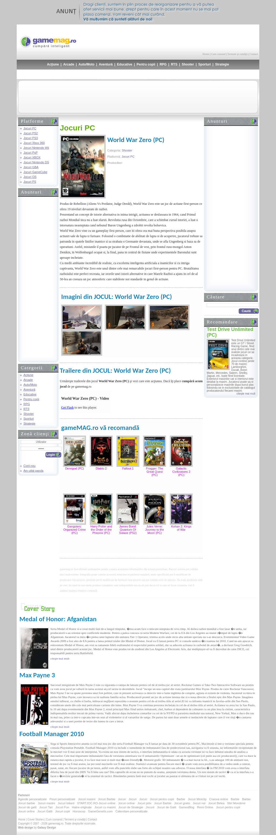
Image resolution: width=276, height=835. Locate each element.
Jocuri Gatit (45, 811)
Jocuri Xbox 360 (34, 142)
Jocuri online (126, 803)
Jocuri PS (29, 181)
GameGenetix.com (100, 811)
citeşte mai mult (246, 393)
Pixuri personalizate (62, 799)
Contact (254, 54)
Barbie (181, 799)
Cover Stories (35, 819)
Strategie (222, 64)
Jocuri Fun (62, 807)
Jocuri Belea (216, 803)
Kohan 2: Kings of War (181, 528)
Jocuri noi (199, 803)
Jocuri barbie (26, 803)
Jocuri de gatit (27, 807)
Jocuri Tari (46, 807)
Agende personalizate (32, 799)
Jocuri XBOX (31, 157)
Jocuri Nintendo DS (36, 162)
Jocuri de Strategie (130, 807)
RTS (174, 64)
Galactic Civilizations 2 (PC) (181, 472)
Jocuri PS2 (30, 133)
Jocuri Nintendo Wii (36, 147)
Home (206, 54)
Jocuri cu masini (105, 807)
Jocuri (122, 799)
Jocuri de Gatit (166, 807)
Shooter (188, 64)
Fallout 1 (127, 468)
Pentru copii (146, 64)
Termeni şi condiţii (237, 54)
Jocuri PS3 (30, 138)
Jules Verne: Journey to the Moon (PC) (154, 529)
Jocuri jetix (144, 803)
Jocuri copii (62, 811)
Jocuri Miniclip (197, 799)
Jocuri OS (29, 176)
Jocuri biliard (66, 803)
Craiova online (218, 799)
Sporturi (204, 64)
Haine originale (82, 807)
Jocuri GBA (31, 167)
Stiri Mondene (236, 803)
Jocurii (150, 807)
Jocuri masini (86, 799)
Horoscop (79, 811)
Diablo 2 (101, 468)
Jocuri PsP (30, 152)
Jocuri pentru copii (162, 799)
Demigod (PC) (74, 468)
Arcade (68, 64)
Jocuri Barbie (106, 799)
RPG (163, 64)
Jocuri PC (29, 128)
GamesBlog (186, 807)
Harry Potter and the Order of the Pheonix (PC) (101, 529)
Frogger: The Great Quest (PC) (154, 472)
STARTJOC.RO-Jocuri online (96, 803)
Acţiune (53, 64)
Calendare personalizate (131, 811)
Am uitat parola (33, 470)
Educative (124, 64)
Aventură (106, 64)
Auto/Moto (86, 64)
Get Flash (67, 407)
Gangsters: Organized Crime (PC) (74, 529)
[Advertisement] (195, 38)
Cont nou (29, 465)
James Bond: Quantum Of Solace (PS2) (128, 529)
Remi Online (205, 807)
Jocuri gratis (182, 803)
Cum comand (218, 54)
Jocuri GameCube (35, 172)
